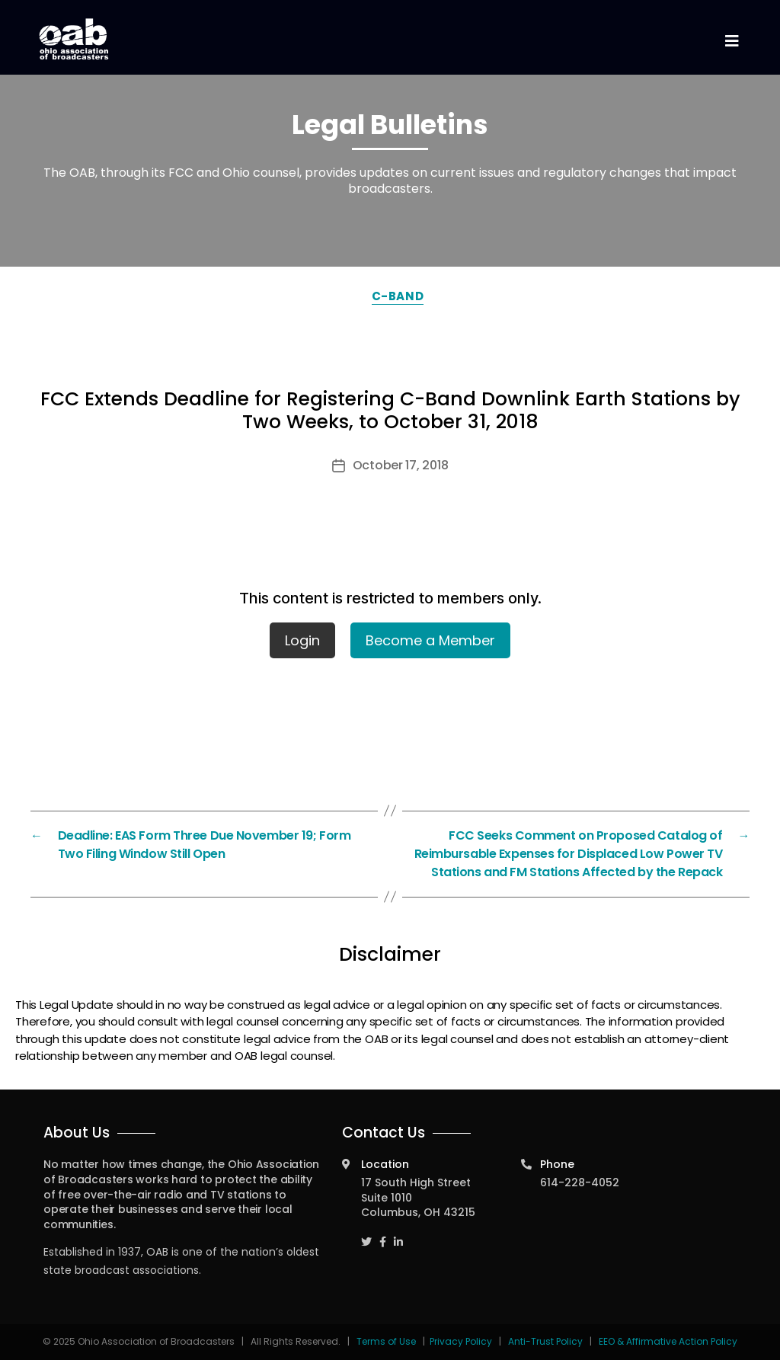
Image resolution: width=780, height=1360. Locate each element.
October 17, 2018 (401, 465)
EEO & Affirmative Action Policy (668, 1341)
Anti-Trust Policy (545, 1341)
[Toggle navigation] (731, 41)
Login (302, 640)
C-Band (398, 296)
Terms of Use (387, 1341)
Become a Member (430, 640)
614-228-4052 (579, 1182)
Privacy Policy (461, 1341)
